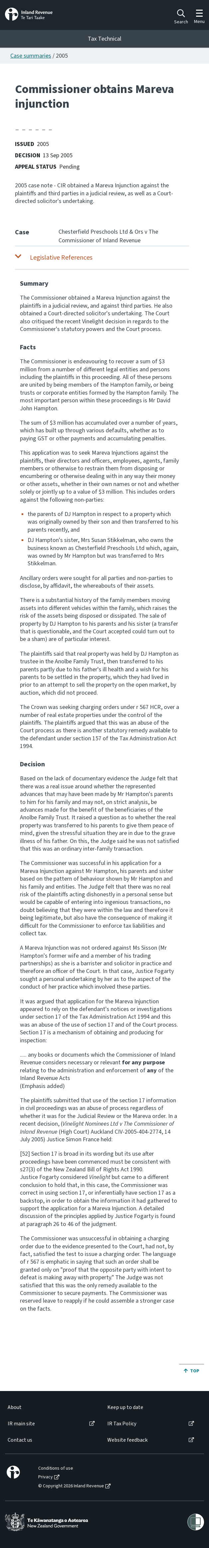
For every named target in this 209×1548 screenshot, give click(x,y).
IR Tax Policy (121, 1424)
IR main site (21, 1424)
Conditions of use (55, 1468)
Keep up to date (125, 1407)
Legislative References (61, 257)
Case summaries (30, 56)
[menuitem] (51, 1407)
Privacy (45, 1477)
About (15, 1407)
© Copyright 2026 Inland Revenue (71, 1486)
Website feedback (127, 1440)
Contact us (20, 1440)
